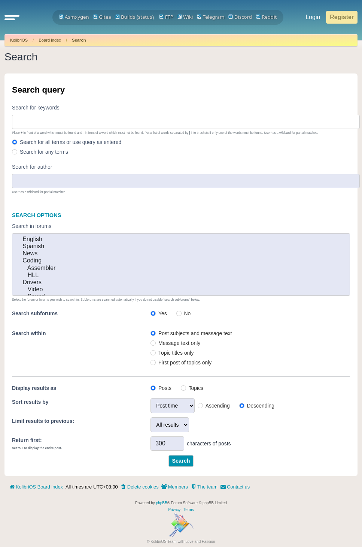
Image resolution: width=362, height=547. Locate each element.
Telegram (210, 16)
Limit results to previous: (43, 421)
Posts (164, 388)
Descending (260, 406)
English (181, 239)
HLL (181, 275)
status (145, 16)
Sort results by (30, 402)
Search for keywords (36, 108)
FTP (166, 16)
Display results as (34, 388)
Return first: (27, 440)
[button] (11, 17)
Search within (29, 333)
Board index (50, 40)
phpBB (161, 503)
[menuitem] (140, 487)
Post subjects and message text (195, 333)
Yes (162, 313)
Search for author (32, 167)
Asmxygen (74, 16)
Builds (125, 16)
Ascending (218, 406)
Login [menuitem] (312, 17)
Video (181, 289)
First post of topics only (185, 363)
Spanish (181, 246)
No (187, 313)
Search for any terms (44, 152)
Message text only (179, 343)
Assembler (181, 268)
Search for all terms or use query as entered (70, 142)
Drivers (181, 282)
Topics (196, 388)
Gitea (102, 16)
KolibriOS (19, 40)
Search (79, 40)
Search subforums (35, 313)
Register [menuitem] (342, 17)
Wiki (185, 16)
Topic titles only (176, 353)
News (181, 253)
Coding (181, 260)
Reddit (266, 16)
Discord (240, 16)
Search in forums (31, 226)
